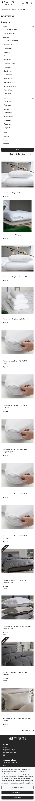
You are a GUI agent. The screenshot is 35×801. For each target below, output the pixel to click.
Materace (6, 38)
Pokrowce (7, 124)
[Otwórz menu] (31, 3)
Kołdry (5, 132)
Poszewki (7, 120)
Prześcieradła (8, 116)
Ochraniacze (8, 113)
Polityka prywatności (17, 787)
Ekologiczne (8, 44)
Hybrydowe (7, 48)
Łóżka (5, 26)
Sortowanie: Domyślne (17, 154)
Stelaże (5, 98)
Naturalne (7, 60)
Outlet (5, 140)
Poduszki (6, 136)
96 (30, 154)
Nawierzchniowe (9, 63)
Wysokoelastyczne (10, 86)
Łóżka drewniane (9, 33)
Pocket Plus (8, 90)
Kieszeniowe (8, 75)
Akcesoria (15, 9)
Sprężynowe (8, 71)
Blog (4, 755)
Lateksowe (7, 52)
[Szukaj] (23, 3)
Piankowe (7, 67)
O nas (5, 747)
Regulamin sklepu (9, 750)
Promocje (6, 144)
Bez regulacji (8, 101)
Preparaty (7, 128)
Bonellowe (7, 94)
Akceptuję (17, 798)
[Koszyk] (27, 3)
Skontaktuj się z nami (10, 762)
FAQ (4, 765)
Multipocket (8, 79)
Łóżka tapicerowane (10, 29)
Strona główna (5, 9)
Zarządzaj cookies (17, 792)
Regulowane (8, 105)
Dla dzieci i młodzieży (11, 41)
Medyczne (7, 56)
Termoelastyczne (9, 82)
